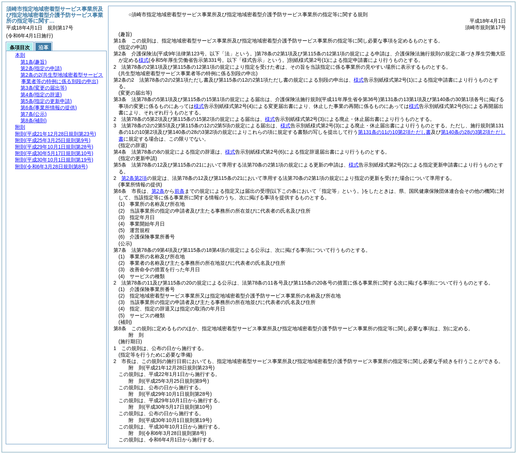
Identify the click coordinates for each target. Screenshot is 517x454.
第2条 (158, 191)
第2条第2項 (134, 178)
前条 (179, 191)
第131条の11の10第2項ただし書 (394, 132)
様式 (144, 60)
